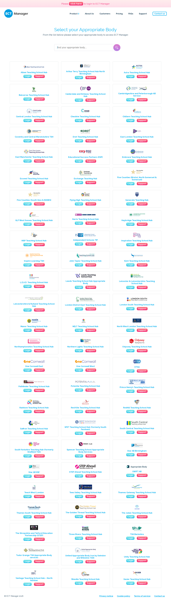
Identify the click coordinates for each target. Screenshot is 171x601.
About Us (89, 14)
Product (74, 14)
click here (76, 3)
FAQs (130, 14)
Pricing (119, 14)
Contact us (159, 14)
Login (27, 76)
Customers (105, 14)
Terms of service (142, 596)
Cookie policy (123, 596)
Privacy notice (106, 596)
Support (143, 14)
